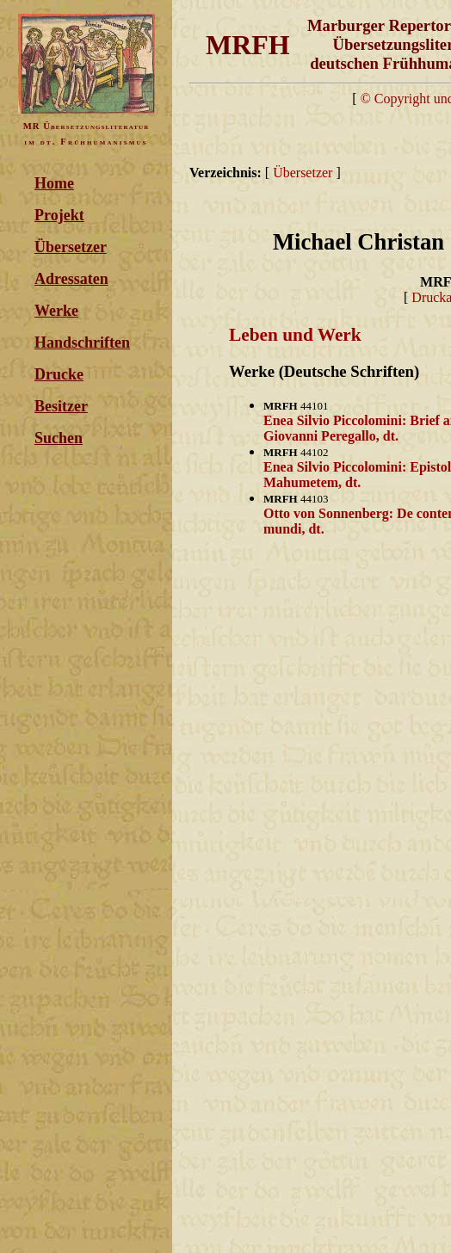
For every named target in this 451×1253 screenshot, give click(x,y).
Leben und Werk (295, 334)
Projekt (59, 215)
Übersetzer (70, 247)
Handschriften (82, 342)
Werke (56, 310)
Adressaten (71, 278)
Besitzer (61, 406)
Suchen (58, 438)
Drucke (58, 374)
